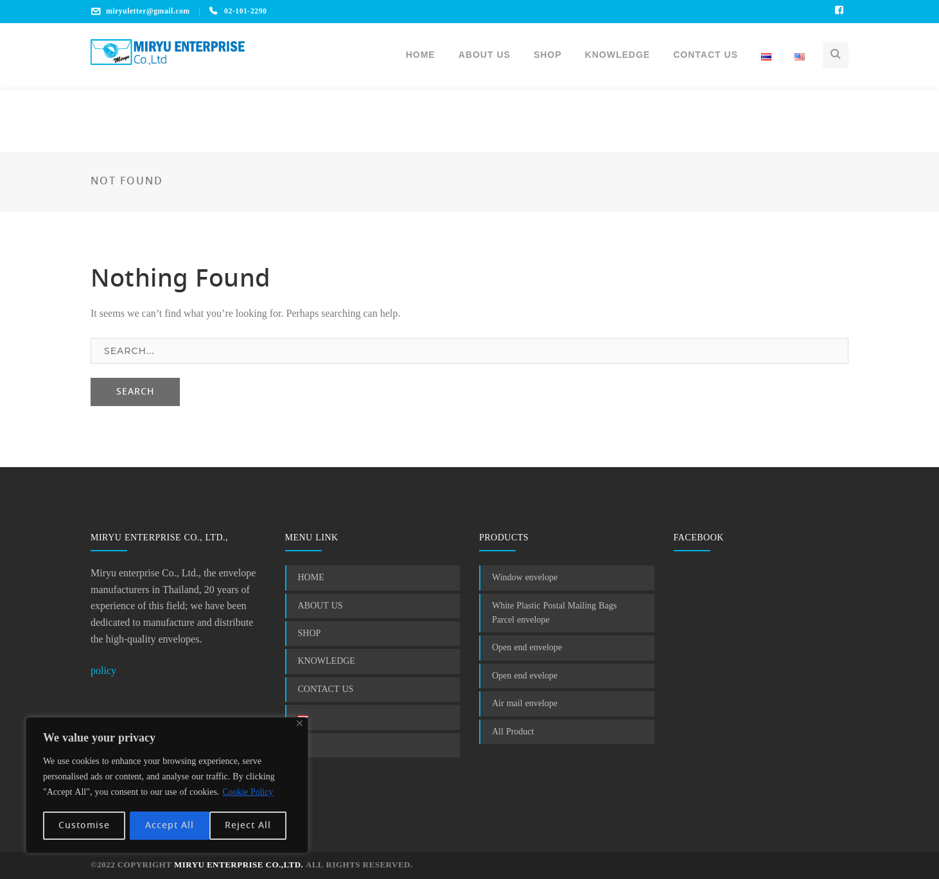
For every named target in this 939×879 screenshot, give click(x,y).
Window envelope (524, 577)
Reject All (168, 825)
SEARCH (135, 392)
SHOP (309, 633)
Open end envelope (527, 647)
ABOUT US (320, 605)
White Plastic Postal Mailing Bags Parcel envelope (554, 612)
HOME (311, 577)
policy (103, 671)
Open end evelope (524, 676)
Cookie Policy (248, 793)
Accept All (251, 825)
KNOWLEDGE (326, 661)
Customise (84, 825)
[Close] (300, 724)
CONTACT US (326, 689)
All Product (513, 731)
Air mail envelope (524, 703)
